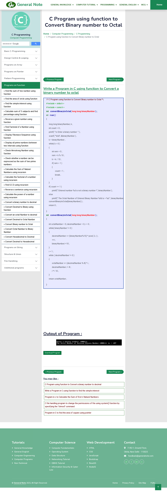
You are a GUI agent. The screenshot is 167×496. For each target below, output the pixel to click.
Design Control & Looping (16, 58)
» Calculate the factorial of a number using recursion (20, 179)
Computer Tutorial (86, 4)
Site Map (142, 482)
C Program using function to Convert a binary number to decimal (73, 384)
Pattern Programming (14, 78)
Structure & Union (12, 254)
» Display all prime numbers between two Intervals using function (20, 144)
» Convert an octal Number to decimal (20, 214)
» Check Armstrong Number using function (19, 152)
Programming (107, 4)
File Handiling (10, 261)
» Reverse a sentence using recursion (20, 189)
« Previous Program (53, 79)
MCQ (143, 4)
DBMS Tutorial (58, 463)
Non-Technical (20, 463)
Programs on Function (14, 85)
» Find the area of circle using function (20, 98)
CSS (91, 451)
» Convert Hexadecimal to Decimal (19, 236)
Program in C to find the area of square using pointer (68, 412)
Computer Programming (21, 37)
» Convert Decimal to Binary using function (18, 208)
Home (115, 482)
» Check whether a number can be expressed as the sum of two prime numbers (20, 161)
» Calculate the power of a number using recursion (19, 196)
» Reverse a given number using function (18, 121)
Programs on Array (13, 64)
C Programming (83, 33)
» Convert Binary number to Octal (18, 224)
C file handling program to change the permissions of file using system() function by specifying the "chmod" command (82, 405)
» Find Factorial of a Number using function (19, 129)
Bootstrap (93, 459)
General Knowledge (61, 4)
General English (128, 4)
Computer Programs (23, 459)
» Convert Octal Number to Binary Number (18, 231)
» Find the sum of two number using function (19, 92)
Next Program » (115, 79)
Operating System (60, 451)
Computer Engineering (24, 455)
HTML (91, 448)
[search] (15, 43)
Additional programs (14, 267)
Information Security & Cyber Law (63, 468)
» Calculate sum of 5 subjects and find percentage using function (21, 113)
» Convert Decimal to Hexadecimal (19, 241)
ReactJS (92, 463)
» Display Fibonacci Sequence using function (20, 136)
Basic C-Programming (14, 51)
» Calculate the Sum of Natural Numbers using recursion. (17, 171)
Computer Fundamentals (63, 448)
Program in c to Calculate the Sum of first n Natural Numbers (72, 397)
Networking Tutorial (61, 459)
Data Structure (58, 455)
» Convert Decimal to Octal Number (19, 219)
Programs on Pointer (14, 71)
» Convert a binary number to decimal (20, 202)
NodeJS (92, 467)
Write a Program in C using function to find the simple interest (72, 390)
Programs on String (13, 247)
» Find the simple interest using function (17, 105)
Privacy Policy (128, 482)
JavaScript (93, 455)
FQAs (153, 482)
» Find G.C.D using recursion (16, 184)
